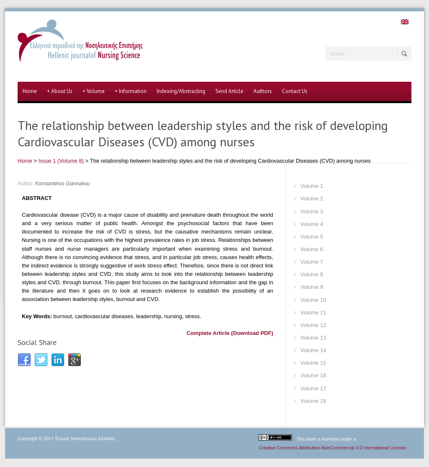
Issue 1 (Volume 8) (61, 161)
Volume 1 (311, 186)
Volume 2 (311, 198)
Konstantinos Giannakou (62, 184)
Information (131, 91)
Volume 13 (313, 338)
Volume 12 (313, 325)
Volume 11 (313, 312)
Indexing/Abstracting (181, 91)
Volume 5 (311, 237)
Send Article (229, 91)
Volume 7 (311, 262)
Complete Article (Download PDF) (229, 333)
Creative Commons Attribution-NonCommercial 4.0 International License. (332, 447)
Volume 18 (313, 401)
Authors (262, 91)
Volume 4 (311, 224)
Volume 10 (313, 300)
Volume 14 (313, 350)
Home (30, 91)
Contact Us (295, 91)
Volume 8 (311, 274)
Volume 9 (311, 287)
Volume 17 (313, 388)
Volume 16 (313, 375)
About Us (59, 91)
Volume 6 (311, 249)
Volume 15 (313, 363)
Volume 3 (311, 211)
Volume (94, 91)
